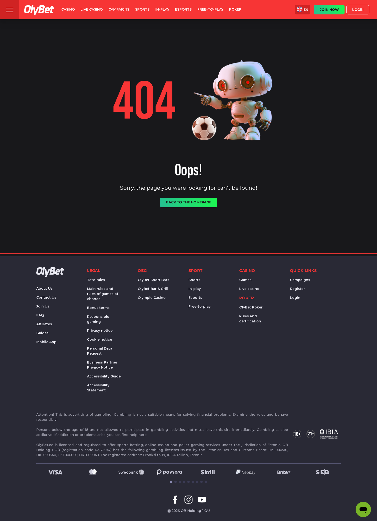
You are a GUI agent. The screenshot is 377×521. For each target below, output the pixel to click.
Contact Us (46, 297)
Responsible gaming (98, 319)
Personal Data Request (99, 351)
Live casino (249, 289)
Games (245, 280)
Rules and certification (250, 318)
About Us (44, 288)
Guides (42, 333)
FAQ (40, 315)
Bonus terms (98, 308)
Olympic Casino (152, 297)
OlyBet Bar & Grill (153, 289)
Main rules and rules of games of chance (102, 294)
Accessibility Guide (104, 376)
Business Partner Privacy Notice (102, 365)
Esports (195, 297)
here (142, 435)
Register (297, 289)
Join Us (42, 306)
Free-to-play (199, 306)
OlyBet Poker (251, 307)
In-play (194, 289)
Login (358, 9)
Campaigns (300, 280)
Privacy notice (100, 330)
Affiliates (44, 324)
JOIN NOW (329, 9)
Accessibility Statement (98, 387)
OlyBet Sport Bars (153, 280)
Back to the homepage (188, 202)
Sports (194, 280)
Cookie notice (99, 339)
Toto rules (96, 280)
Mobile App (46, 342)
